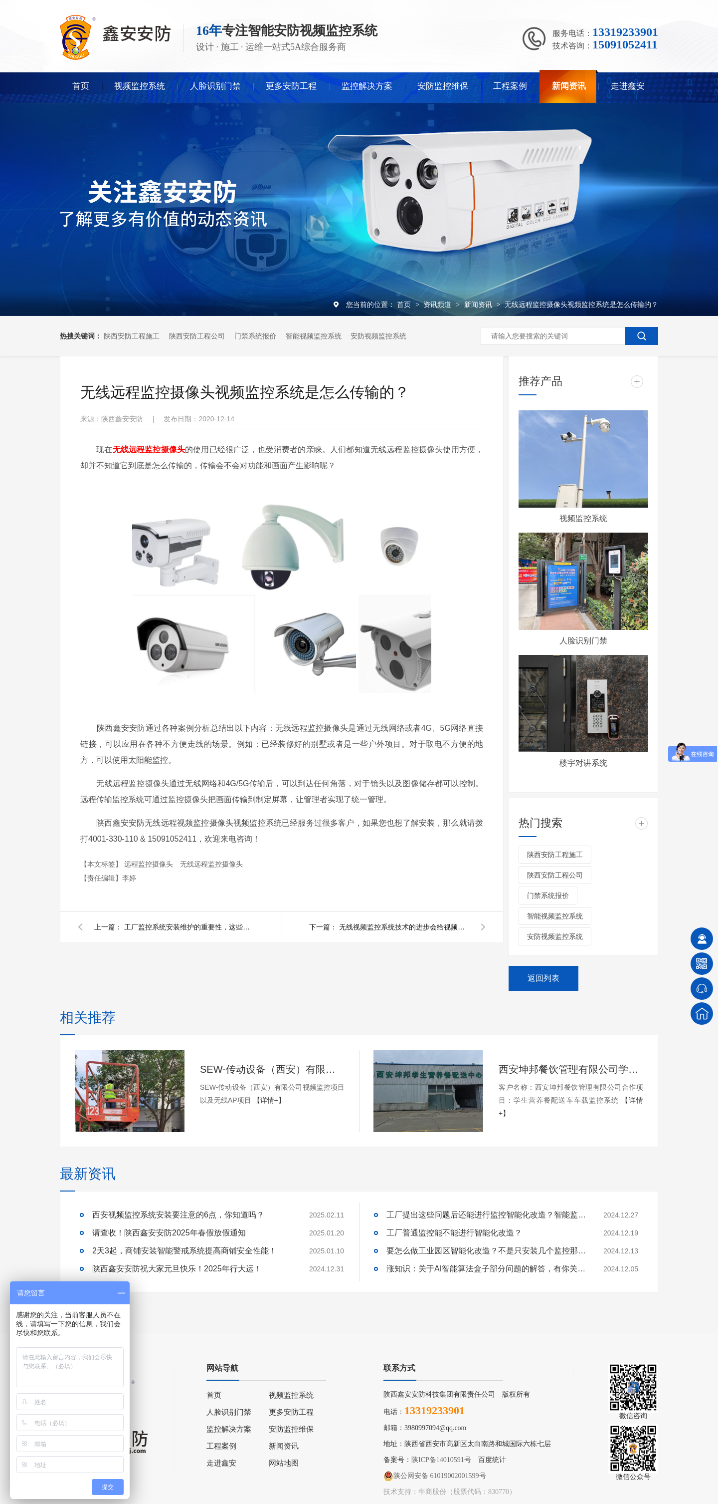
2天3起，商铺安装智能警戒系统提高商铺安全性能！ (184, 1250)
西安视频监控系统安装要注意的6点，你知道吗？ (178, 1214)
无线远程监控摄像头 (211, 864)
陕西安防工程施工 (132, 336)
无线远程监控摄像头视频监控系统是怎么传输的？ (581, 304)
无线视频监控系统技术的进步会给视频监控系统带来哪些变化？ (404, 927)
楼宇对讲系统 (583, 763)
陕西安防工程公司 (197, 336)
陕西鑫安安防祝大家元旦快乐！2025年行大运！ (177, 1268)
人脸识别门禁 (215, 86)
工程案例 (510, 86)
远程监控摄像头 (149, 864)
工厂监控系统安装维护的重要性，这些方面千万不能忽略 (189, 927)
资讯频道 (438, 304)
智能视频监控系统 (314, 336)
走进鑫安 (628, 86)
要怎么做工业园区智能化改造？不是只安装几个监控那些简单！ (486, 1250)
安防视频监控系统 (378, 336)
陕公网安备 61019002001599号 (434, 1476)
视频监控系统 (139, 86)
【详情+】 (269, 1100)
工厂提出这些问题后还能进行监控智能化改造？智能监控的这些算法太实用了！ (486, 1214)
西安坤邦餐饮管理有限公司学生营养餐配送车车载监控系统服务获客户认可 (571, 1069)
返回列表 (543, 978)
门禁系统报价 (255, 336)
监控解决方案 (367, 86)
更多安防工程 (291, 86)
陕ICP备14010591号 (441, 1460)
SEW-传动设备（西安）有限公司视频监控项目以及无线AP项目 (272, 1069)
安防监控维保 (442, 86)
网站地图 (284, 1463)
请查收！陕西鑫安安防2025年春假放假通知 (169, 1232)
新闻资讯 (569, 86)
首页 (80, 86)
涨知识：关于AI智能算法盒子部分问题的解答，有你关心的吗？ (486, 1268)
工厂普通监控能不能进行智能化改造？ (454, 1232)
